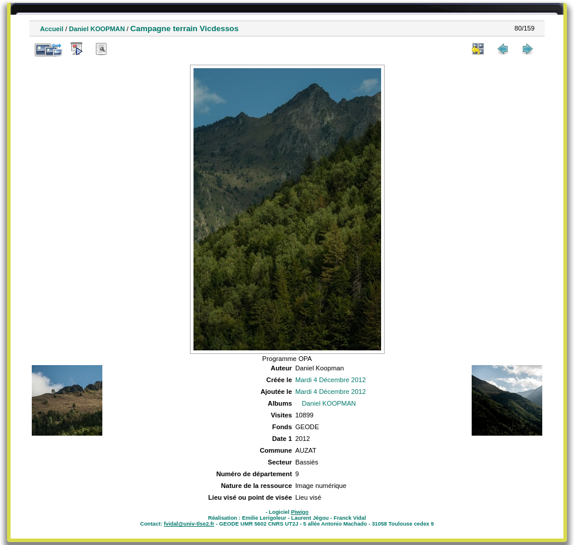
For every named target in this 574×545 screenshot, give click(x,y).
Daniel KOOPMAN (97, 28)
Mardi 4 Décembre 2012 (330, 379)
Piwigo (300, 512)
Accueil (52, 28)
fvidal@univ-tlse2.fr (188, 524)
